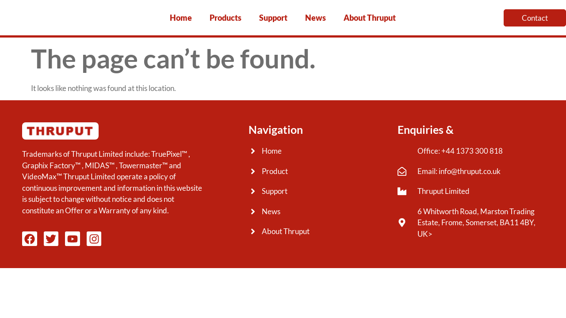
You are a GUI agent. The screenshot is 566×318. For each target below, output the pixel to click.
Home (181, 18)
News (315, 18)
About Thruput (370, 18)
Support (273, 18)
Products (225, 18)
